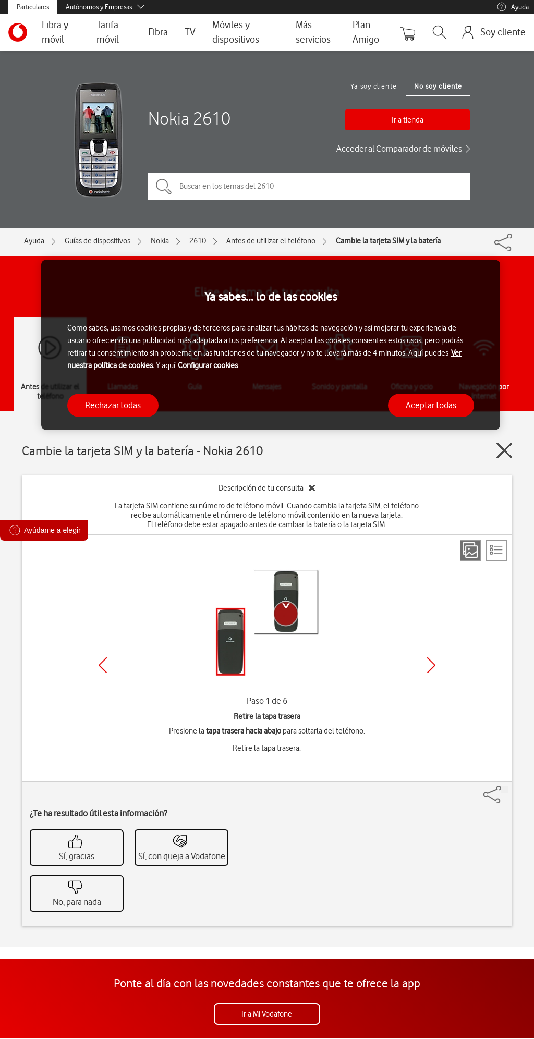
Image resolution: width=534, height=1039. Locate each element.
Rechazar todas (113, 405)
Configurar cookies (208, 365)
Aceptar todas (431, 405)
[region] (270, 345)
